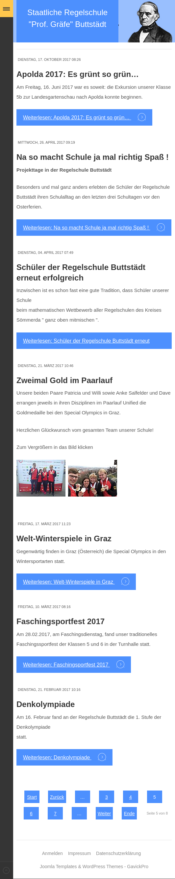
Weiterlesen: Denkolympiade (57, 757)
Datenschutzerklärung (118, 853)
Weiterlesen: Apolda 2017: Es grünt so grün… (77, 117)
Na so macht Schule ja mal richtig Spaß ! (92, 157)
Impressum (79, 853)
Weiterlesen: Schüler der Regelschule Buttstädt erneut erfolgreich (86, 343)
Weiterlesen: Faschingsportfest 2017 (66, 665)
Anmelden (52, 853)
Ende (129, 813)
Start (32, 797)
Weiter (104, 813)
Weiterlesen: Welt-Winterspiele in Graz (69, 582)
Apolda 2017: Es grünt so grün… (77, 74)
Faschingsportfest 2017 (60, 621)
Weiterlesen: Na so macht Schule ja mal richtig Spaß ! (86, 228)
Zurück (57, 797)
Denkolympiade (45, 704)
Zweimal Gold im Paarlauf (64, 380)
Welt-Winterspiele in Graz (64, 538)
